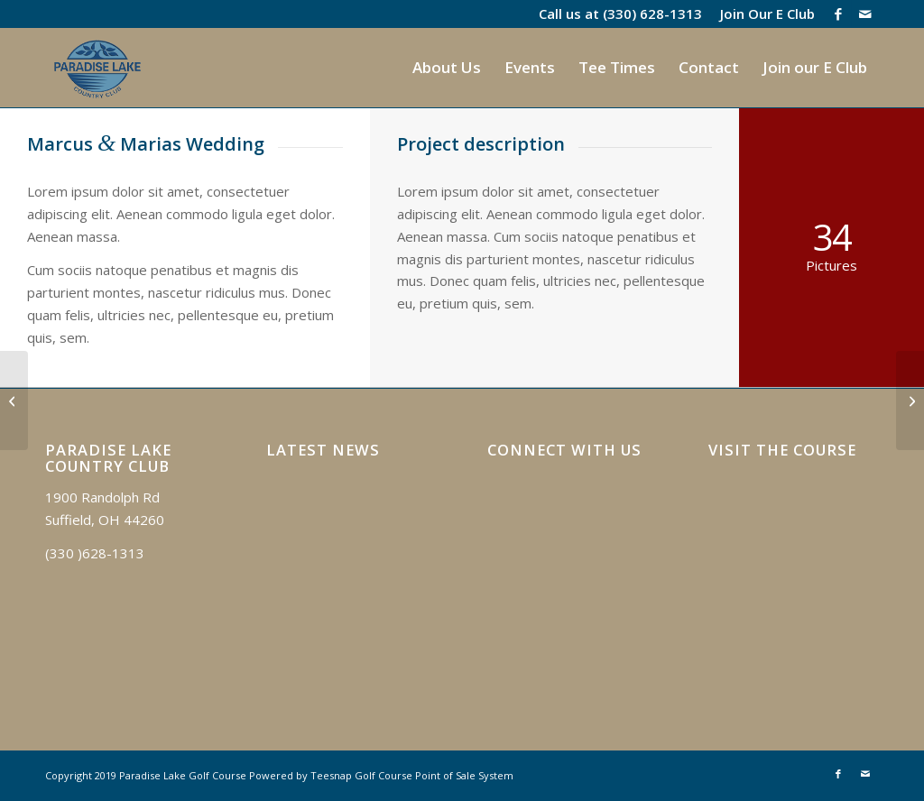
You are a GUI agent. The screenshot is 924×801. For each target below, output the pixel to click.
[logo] (97, 67)
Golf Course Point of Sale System (434, 775)
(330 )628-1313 (94, 553)
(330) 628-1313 (652, 14)
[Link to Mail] (865, 13)
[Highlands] (910, 400)
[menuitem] (763, 13)
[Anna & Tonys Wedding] (14, 400)
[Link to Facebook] (838, 13)
